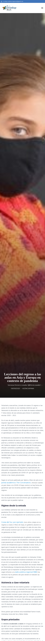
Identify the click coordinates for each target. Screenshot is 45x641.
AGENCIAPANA (28, 388)
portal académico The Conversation (16, 483)
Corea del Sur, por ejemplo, (12, 522)
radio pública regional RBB (26, 572)
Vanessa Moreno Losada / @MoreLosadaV (24, 385)
